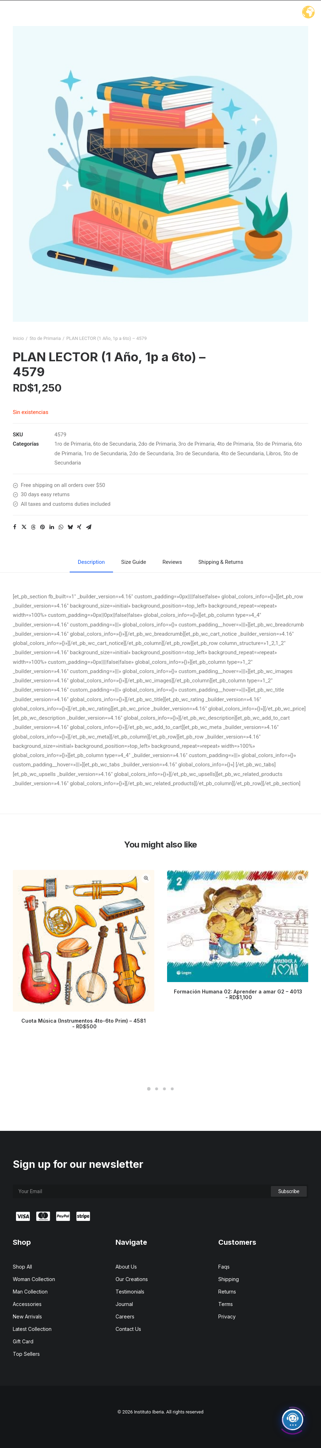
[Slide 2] (157, 1089)
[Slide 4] (172, 1089)
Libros (273, 453)
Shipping (228, 1279)
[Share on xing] (79, 527)
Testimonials (130, 1292)
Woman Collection (34, 1279)
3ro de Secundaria (197, 453)
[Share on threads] (33, 527)
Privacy (227, 1316)
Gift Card (23, 1341)
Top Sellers (26, 1354)
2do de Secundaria (151, 453)
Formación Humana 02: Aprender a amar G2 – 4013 (238, 994)
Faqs (224, 1267)
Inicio (18, 338)
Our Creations (132, 1279)
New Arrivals (27, 1316)
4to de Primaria (235, 444)
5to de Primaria (45, 338)
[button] (160, 174)
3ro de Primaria (196, 444)
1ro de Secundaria (105, 453)
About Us (126, 1267)
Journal (124, 1304)
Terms (225, 1304)
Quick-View (146, 878)
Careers (125, 1316)
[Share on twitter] (24, 527)
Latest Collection (32, 1329)
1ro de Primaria (72, 444)
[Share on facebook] (14, 527)
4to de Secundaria (242, 453)
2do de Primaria (157, 444)
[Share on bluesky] (70, 527)
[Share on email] (88, 527)
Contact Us (128, 1329)
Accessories (27, 1304)
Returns (227, 1292)
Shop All (22, 1267)
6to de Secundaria (114, 444)
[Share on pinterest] (42, 527)
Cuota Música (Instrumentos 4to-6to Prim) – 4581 (83, 1024)
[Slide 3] (164, 1089)
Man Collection (30, 1292)
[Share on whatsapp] (61, 527)
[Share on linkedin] (51, 527)
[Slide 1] (149, 1089)
